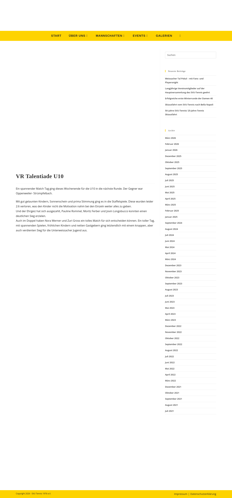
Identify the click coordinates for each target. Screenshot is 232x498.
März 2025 (170, 204)
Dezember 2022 (173, 326)
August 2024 (171, 228)
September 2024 (173, 222)
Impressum (180, 493)
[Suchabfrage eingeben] (190, 55)
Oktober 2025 (172, 162)
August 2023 (171, 289)
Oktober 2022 (172, 338)
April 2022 (170, 374)
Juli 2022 (169, 356)
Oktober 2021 (172, 392)
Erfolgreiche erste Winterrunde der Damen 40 (189, 98)
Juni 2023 (170, 301)
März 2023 (170, 319)
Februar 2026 (172, 143)
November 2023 (173, 271)
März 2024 (170, 259)
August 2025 (171, 174)
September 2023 (173, 283)
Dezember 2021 (173, 386)
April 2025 (170, 198)
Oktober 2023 (172, 277)
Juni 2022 (170, 362)
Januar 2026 (171, 149)
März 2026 (170, 137)
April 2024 (170, 253)
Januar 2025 (171, 216)
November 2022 (173, 332)
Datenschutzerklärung (203, 493)
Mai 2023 (169, 307)
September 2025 (173, 168)
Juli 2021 (169, 410)
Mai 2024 (169, 247)
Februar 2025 (172, 210)
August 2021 (171, 404)
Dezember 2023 (173, 265)
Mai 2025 (169, 192)
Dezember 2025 (173, 156)
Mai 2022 (169, 368)
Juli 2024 (169, 234)
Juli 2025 (169, 180)
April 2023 (170, 313)
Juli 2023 (169, 295)
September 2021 (173, 398)
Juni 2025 (170, 186)
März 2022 (170, 380)
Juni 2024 (170, 240)
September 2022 (173, 344)
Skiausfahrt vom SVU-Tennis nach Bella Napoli (189, 104)
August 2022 (171, 350)
